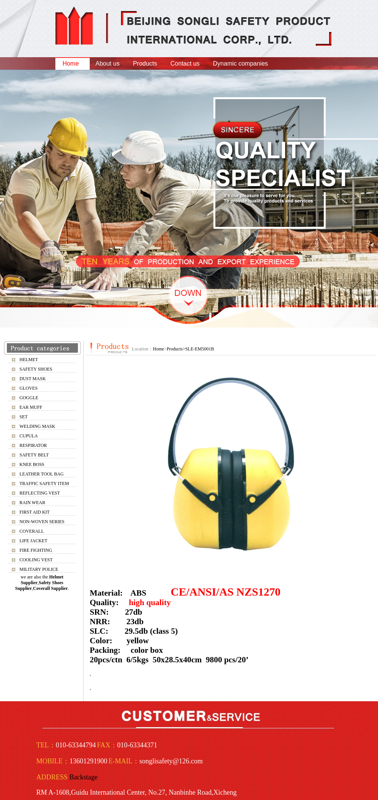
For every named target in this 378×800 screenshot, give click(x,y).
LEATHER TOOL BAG (41, 474)
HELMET (28, 359)
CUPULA (28, 436)
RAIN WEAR (32, 502)
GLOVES (28, 388)
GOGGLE (28, 397)
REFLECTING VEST (39, 493)
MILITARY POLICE (38, 569)
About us (107, 63)
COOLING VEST (36, 559)
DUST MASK (32, 378)
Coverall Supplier (50, 588)
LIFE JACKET (33, 540)
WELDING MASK (37, 426)
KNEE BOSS (31, 464)
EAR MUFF (30, 407)
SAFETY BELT (34, 455)
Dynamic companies (240, 63)
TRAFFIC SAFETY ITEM (44, 483)
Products (145, 63)
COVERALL (31, 531)
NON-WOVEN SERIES (42, 521)
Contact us (184, 63)
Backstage (83, 777)
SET (23, 416)
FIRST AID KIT (34, 512)
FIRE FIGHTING (35, 550)
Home (71, 63)
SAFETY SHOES (35, 369)
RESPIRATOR (33, 445)
